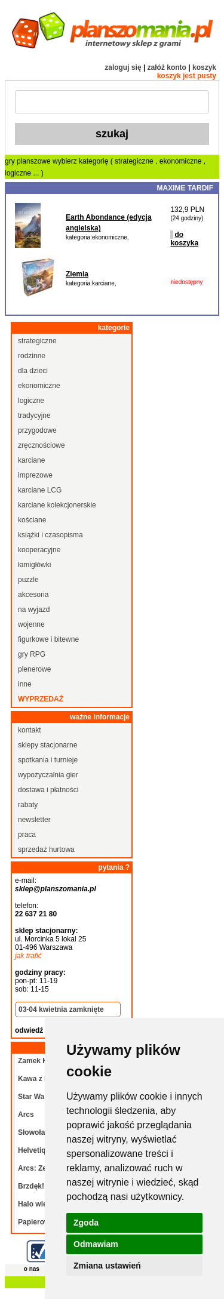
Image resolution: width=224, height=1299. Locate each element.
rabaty (28, 805)
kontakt (29, 730)
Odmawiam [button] (95, 1244)
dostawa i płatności (48, 790)
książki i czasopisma (50, 535)
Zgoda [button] (86, 1222)
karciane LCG (40, 490)
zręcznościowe (41, 445)
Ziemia (77, 274)
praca (27, 834)
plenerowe (34, 669)
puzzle (28, 579)
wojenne (31, 624)
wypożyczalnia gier (48, 775)
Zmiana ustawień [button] (107, 1265)
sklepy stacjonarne (47, 745)
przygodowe (37, 430)
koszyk (204, 67)
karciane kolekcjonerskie (57, 505)
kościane (32, 520)
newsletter (34, 819)
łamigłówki (34, 565)
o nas (31, 1269)
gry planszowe (28, 161)
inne (25, 684)
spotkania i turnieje (48, 760)
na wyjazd (34, 609)
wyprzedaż (40, 699)
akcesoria (33, 594)
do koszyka (184, 238)
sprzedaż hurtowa (46, 849)
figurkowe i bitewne (48, 639)
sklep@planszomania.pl (55, 889)
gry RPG (31, 654)
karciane (31, 460)
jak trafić (28, 956)
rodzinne (31, 356)
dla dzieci (33, 371)
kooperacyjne (39, 550)
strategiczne (135, 161)
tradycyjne (34, 415)
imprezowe (35, 475)
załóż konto (167, 67)
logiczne (19, 173)
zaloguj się (123, 67)
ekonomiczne (181, 161)
